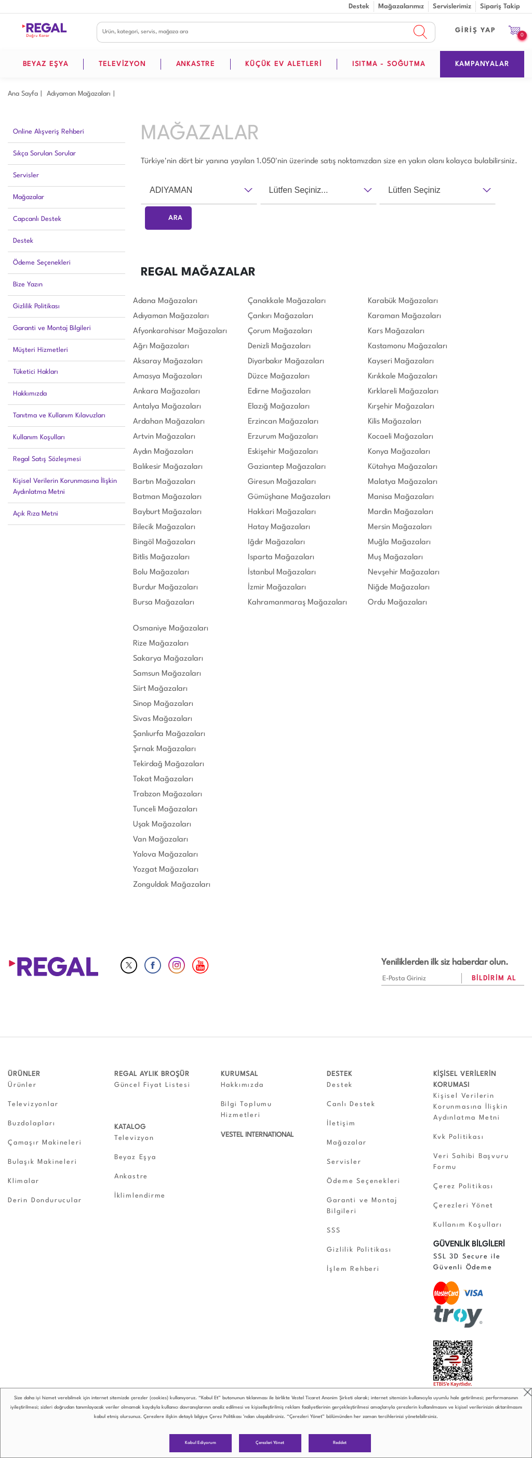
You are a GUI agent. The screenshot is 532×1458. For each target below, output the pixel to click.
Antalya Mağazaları (167, 407)
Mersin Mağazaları (400, 527)
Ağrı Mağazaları (161, 346)
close (527, 1392)
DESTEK (339, 1074)
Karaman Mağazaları (404, 316)
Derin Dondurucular (45, 1200)
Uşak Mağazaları (162, 825)
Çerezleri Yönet (270, 1443)
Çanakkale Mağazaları (287, 301)
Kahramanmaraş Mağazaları (297, 603)
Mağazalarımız (401, 6)
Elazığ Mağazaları (279, 407)
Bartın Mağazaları (164, 482)
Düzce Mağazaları (279, 376)
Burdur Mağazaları (165, 588)
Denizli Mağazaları (279, 346)
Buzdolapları (32, 1123)
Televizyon (134, 1138)
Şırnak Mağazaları (164, 749)
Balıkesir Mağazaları (168, 467)
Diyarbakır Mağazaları (286, 361)
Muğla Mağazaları (399, 542)
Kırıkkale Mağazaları (402, 376)
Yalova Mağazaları (165, 855)
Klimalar (23, 1181)
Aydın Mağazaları (163, 452)
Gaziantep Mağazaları (287, 467)
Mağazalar (28, 197)
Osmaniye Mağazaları (170, 629)
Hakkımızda (30, 393)
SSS (333, 1230)
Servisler (26, 175)
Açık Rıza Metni (35, 513)
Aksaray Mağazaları (168, 361)
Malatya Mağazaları (402, 482)
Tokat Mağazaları (163, 779)
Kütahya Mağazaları (402, 467)
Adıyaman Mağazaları (79, 93)
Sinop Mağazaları (163, 704)
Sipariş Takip (500, 6)
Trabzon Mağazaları (167, 794)
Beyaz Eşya (135, 1157)
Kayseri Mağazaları (401, 361)
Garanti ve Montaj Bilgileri (52, 328)
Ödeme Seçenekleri (42, 262)
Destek (359, 6)
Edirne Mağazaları (279, 392)
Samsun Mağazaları (167, 674)
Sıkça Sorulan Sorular (44, 153)
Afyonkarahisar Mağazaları (180, 331)
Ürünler (22, 1085)
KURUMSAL (239, 1074)
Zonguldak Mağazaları (171, 885)
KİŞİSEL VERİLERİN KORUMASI (464, 1079)
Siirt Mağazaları (160, 689)
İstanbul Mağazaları (282, 572)
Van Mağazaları (160, 840)
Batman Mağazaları (167, 497)
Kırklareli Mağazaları (403, 392)
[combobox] (199, 190)
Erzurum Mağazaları (283, 437)
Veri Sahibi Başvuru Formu (471, 1162)
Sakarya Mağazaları (168, 659)
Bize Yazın (28, 284)
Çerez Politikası (225, 1416)
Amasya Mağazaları (167, 376)
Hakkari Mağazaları (282, 512)
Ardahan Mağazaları (169, 422)
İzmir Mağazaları (277, 588)
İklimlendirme (140, 1195)
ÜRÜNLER (24, 1074)
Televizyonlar (33, 1104)
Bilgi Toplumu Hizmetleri (246, 1110)
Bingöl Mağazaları (164, 542)
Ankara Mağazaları (166, 392)
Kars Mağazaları (396, 331)
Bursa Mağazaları (163, 603)
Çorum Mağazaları (280, 331)
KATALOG (130, 1127)
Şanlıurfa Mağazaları (169, 734)
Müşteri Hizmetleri (40, 350)
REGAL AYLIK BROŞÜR (152, 1074)
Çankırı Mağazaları (280, 316)
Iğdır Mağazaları (276, 542)
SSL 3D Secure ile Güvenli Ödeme (467, 1262)
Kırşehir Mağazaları (401, 407)
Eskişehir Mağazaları (283, 452)
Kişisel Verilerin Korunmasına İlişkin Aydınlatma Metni (65, 486)
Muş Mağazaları (395, 557)
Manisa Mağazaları (401, 497)
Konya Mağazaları (399, 452)
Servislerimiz (452, 6)
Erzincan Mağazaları (283, 422)
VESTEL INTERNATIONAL (257, 1135)
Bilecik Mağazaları (164, 527)
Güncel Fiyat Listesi (152, 1085)
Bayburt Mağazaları (167, 512)
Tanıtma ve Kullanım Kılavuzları (59, 415)
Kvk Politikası (458, 1137)
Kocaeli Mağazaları (400, 437)
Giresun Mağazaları (282, 482)
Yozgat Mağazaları (165, 870)
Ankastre (131, 1176)
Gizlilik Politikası (36, 306)
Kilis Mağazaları (394, 422)
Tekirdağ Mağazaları (168, 764)
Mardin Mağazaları (400, 512)
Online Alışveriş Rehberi (48, 131)
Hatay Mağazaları (279, 527)
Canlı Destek (351, 1104)
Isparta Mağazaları (281, 557)
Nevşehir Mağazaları (404, 572)
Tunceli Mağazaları (165, 809)
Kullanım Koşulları (39, 437)
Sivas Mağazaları (162, 719)
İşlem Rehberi (353, 1269)
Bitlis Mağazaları (161, 557)
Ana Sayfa (23, 93)
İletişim (341, 1123)
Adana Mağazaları (165, 301)
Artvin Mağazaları (164, 437)
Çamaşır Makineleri (45, 1142)
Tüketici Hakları (35, 372)
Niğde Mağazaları (399, 588)
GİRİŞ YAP (475, 30)
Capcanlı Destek (37, 219)
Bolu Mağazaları (161, 572)
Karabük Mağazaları (403, 301)
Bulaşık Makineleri (42, 1162)
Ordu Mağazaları (397, 603)
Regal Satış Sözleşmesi (47, 459)
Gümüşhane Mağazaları (289, 497)
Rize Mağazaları (161, 644)
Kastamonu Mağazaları (407, 346)
